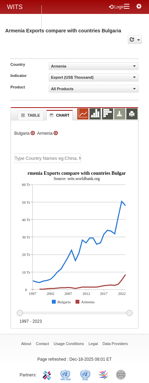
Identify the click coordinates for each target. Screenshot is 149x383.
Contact (42, 344)
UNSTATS (85, 374)
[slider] (74, 313)
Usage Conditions (69, 344)
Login (117, 6)
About (26, 344)
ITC (48, 374)
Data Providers (115, 344)
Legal (93, 344)
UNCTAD (67, 374)
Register (117, 18)
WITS (15, 6)
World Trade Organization (104, 374)
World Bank (123, 374)
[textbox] (47, 158)
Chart (59, 115)
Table (29, 115)
